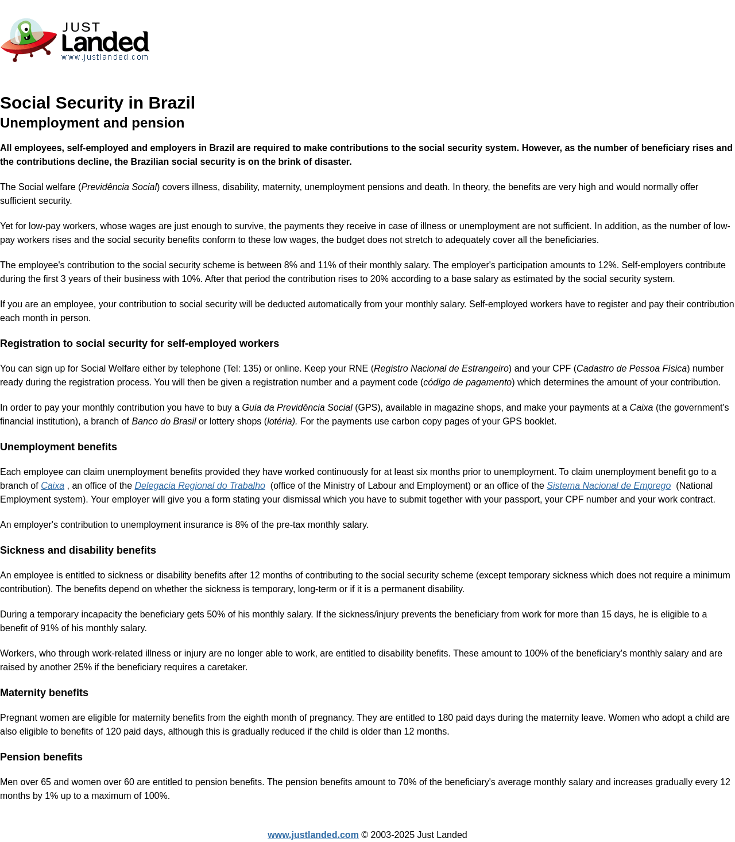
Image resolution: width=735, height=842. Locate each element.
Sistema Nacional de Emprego (609, 485)
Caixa (52, 485)
